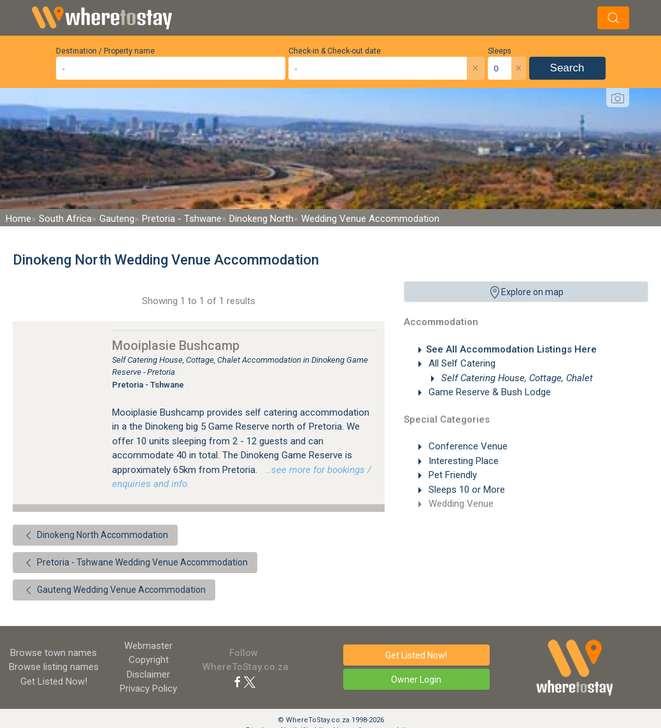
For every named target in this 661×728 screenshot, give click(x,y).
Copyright (149, 660)
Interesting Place (462, 461)
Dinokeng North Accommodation (95, 535)
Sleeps (499, 51)
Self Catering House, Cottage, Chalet (516, 378)
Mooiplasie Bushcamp (175, 345)
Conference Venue (467, 446)
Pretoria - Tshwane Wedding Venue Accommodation (135, 563)
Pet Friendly (451, 475)
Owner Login (416, 679)
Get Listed (53, 681)
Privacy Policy (148, 688)
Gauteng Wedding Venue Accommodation (114, 590)
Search (567, 68)
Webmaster (148, 646)
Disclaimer (148, 674)
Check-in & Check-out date (334, 51)
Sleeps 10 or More (465, 489)
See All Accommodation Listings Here (511, 349)
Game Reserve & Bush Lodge (488, 392)
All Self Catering (460, 363)
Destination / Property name (105, 51)
